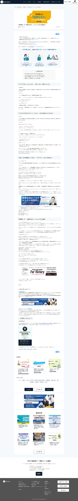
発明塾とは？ (47, 483)
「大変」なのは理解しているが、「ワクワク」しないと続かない (34, 76)
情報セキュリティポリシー (48, 492)
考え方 (23, 26)
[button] (62, 2)
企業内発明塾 (31, 46)
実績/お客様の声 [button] (46, 1)
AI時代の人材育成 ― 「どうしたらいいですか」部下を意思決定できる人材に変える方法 (54, 426)
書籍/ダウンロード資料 (56, 1)
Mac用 (25, 349)
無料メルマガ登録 (63, 486)
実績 (45, 486)
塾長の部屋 (19, 7)
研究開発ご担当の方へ (22, 484)
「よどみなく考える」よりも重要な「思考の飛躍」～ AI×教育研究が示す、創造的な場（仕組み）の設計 (23, 370)
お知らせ (29, 1)
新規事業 (19, 26)
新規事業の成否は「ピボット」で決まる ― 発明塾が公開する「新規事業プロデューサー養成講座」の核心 (39, 427)
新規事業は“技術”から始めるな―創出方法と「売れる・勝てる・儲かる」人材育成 (54, 443)
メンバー (46, 484)
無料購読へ (39, 473)
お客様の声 (47, 488)
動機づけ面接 (53, 380)
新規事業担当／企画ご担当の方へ (24, 487)
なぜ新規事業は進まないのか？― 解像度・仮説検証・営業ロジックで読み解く (23, 426)
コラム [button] (34, 1)
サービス (24, 1)
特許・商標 (46, 494)
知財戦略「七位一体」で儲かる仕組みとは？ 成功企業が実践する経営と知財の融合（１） (39, 370)
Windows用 (21, 349)
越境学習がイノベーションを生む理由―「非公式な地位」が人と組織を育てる (39, 443)
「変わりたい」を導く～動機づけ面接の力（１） (54, 369)
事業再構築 (48, 380)
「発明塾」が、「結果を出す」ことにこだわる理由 (32, 78)
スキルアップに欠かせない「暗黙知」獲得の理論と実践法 (35, 380)
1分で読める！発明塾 (35, 483)
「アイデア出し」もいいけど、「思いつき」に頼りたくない (33, 73)
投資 (57, 380)
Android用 (35, 349)
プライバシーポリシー (48, 490)
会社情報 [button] (39, 1)
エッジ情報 (23, 380)
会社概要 (46, 481)
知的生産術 (41, 382)
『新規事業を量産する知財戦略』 (47, 323)
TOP (15, 7)
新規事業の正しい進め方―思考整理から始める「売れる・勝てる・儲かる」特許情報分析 (23, 443)
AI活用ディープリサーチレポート (37, 487)
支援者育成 (32, 382)
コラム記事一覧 (39, 389)
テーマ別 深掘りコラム (36, 481)
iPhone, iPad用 (29, 349)
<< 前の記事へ (28, 389)
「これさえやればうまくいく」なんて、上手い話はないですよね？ (34, 75)
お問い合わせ (63, 490)
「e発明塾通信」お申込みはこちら (25, 318)
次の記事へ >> (49, 389)
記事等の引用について (48, 493)
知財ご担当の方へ (22, 483)
